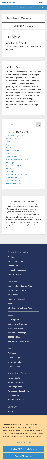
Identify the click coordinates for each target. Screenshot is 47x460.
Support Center (14, 378)
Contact (33, 7)
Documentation (14, 395)
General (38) (11, 156)
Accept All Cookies (23, 455)
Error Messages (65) (14, 135)
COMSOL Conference (17, 366)
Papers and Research (16, 299)
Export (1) (10, 168)
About (10, 411)
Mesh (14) (10, 153)
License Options (15, 265)
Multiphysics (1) (13, 177)
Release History (14, 274)
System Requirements (17, 270)
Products (11, 257)
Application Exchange (17, 332)
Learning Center (14, 319)
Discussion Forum (15, 328)
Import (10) (11, 138)
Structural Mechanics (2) (17, 159)
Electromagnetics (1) (15, 183)
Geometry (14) (12, 141)
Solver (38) (10, 147)
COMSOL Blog (14, 337)
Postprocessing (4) (14, 165)
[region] (23, 437)
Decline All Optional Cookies (23, 449)
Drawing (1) (11, 171)
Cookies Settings (23, 442)
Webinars (12, 353)
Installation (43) (13, 150)
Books (10, 303)
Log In (21, 7)
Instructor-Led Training (17, 324)
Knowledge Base (15, 386)
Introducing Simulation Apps (20, 308)
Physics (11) (11, 144)
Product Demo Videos (17, 290)
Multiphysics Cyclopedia (18, 341)
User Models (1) (13, 180)
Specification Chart (16, 261)
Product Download (16, 399)
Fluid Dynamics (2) (14, 162)
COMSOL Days (14, 357)
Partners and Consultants (18, 391)
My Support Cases (15, 382)
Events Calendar (15, 362)
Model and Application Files (20, 286)
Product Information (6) (16, 174)
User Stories (13, 294)
